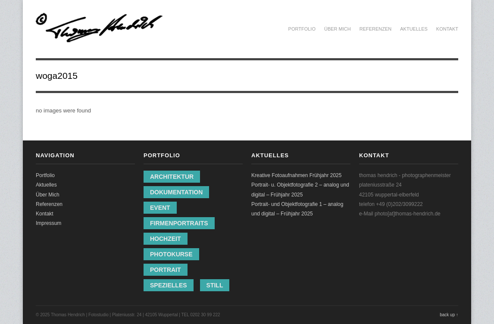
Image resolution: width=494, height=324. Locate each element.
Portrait (165, 269)
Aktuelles (414, 28)
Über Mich (337, 28)
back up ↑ (449, 314)
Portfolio (302, 28)
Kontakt (447, 28)
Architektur (172, 176)
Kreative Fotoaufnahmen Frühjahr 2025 (296, 175)
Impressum (48, 223)
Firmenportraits (179, 223)
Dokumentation (176, 192)
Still (214, 285)
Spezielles (168, 285)
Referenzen (376, 28)
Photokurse (171, 254)
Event (160, 207)
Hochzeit (165, 238)
